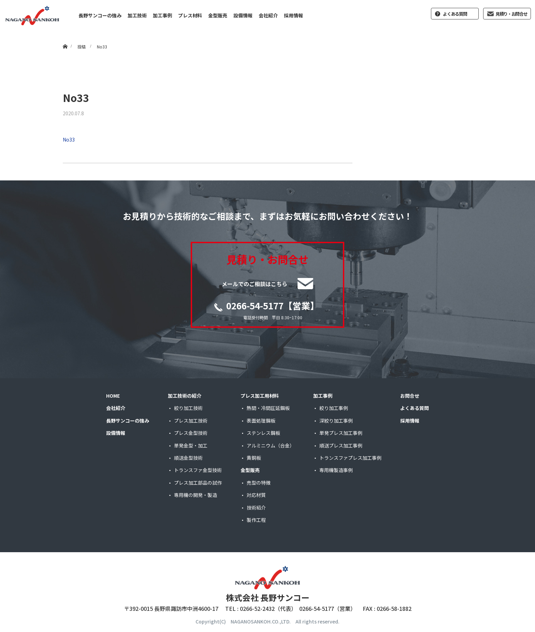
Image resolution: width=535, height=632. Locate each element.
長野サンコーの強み (99, 15)
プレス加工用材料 (260, 395)
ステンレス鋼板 (263, 432)
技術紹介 (256, 507)
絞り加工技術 (188, 408)
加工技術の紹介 (184, 395)
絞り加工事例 (333, 408)
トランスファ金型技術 (198, 470)
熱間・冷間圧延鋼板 (268, 408)
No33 (69, 139)
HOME (113, 395)
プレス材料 (190, 15)
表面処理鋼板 (261, 420)
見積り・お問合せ (511, 14)
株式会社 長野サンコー (267, 597)
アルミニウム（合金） (270, 445)
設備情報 (242, 15)
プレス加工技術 (190, 420)
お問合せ (409, 395)
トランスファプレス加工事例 (350, 457)
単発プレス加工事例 (340, 432)
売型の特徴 (259, 482)
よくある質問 (455, 14)
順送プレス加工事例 (340, 445)
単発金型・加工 (190, 445)
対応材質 (256, 494)
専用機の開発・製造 (195, 494)
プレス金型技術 (190, 432)
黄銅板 (254, 457)
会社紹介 (268, 15)
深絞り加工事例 (336, 420)
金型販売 (217, 15)
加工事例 (162, 15)
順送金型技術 (188, 457)
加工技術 (137, 15)
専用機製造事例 (336, 470)
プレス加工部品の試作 (198, 482)
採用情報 (293, 15)
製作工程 (256, 519)
